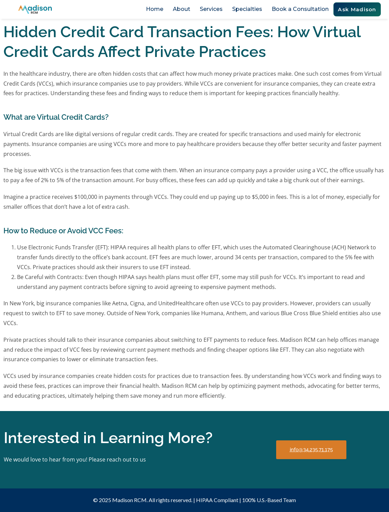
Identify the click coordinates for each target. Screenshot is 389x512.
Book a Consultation (300, 9)
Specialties (247, 9)
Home (154, 9)
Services (211, 9)
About (181, 9)
